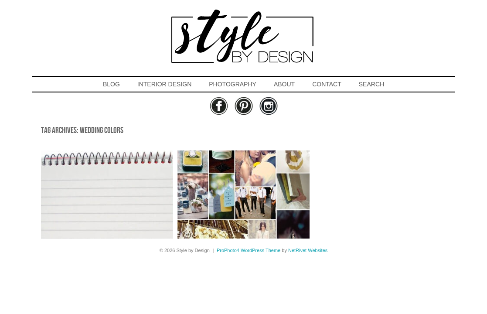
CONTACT (326, 84)
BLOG (111, 84)
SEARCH (371, 84)
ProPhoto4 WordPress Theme (248, 250)
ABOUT (284, 84)
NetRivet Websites (307, 250)
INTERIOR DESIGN (164, 84)
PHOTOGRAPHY (232, 84)
